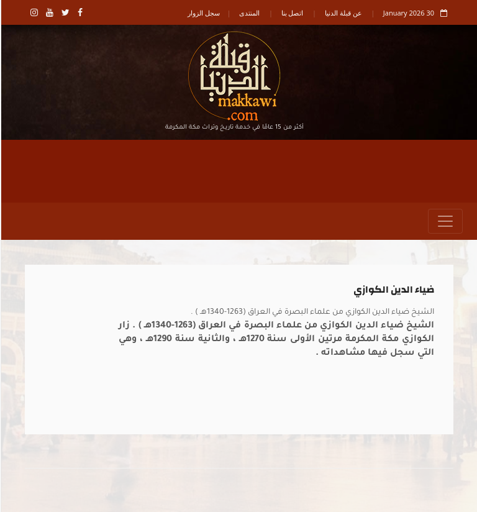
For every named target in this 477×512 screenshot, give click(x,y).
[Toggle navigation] (444, 221)
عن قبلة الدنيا (342, 12)
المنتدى (248, 12)
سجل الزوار (203, 12)
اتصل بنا (292, 12)
